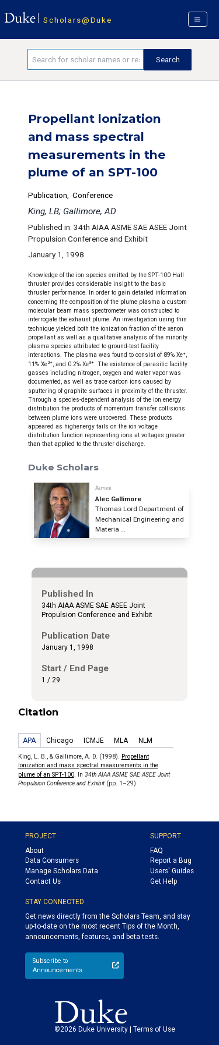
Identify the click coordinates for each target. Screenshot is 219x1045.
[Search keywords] (85, 59)
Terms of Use (154, 1029)
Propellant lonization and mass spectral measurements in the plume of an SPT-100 (88, 765)
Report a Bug (171, 860)
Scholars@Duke (77, 19)
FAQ (156, 850)
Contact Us (43, 881)
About (34, 850)
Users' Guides (172, 871)
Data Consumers (52, 860)
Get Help (163, 881)
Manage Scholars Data (61, 871)
